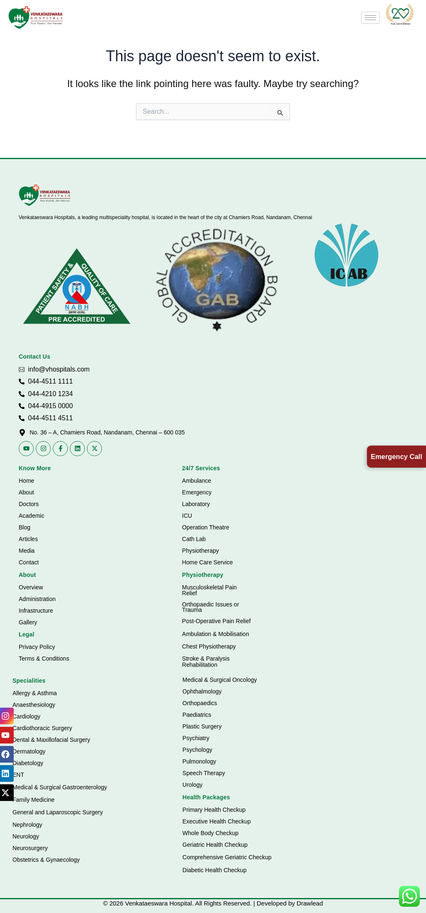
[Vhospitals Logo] (45, 195)
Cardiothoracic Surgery (42, 728)
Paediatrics (197, 714)
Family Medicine (33, 799)
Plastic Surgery (202, 726)
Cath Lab (194, 539)
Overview (31, 587)
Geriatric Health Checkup (215, 844)
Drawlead (310, 903)
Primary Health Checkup (214, 809)
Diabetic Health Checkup (215, 870)
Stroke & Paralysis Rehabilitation (206, 661)
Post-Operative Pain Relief (216, 621)
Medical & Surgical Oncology (220, 679)
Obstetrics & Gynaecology (46, 859)
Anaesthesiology (33, 704)
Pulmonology (199, 761)
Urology (193, 784)
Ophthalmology (202, 691)
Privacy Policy (37, 647)
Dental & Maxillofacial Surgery (51, 739)
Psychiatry (196, 738)
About (26, 492)
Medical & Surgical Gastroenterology (59, 787)
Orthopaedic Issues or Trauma (210, 607)
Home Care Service (207, 562)
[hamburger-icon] (370, 18)
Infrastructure (36, 610)
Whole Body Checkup (211, 833)
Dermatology (28, 751)
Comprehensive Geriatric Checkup (227, 857)
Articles (28, 539)
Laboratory (196, 504)
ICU (187, 515)
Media (27, 550)
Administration (37, 599)
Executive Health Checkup (217, 821)
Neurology (25, 836)
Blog (24, 527)
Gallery (28, 622)
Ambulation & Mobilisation (215, 634)
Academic (31, 515)
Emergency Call (394, 456)
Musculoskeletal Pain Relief (209, 590)
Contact (29, 562)
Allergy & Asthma (34, 693)
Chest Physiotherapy (209, 646)
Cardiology (26, 716)
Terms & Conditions (44, 658)
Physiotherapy (200, 550)
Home (26, 480)
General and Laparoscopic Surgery (57, 812)
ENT (18, 774)
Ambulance (196, 480)
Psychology (198, 749)
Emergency (197, 492)
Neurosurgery (30, 848)
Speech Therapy (204, 773)
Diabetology (27, 763)
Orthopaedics (200, 703)
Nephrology (27, 824)
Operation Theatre (205, 527)
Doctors (29, 504)
